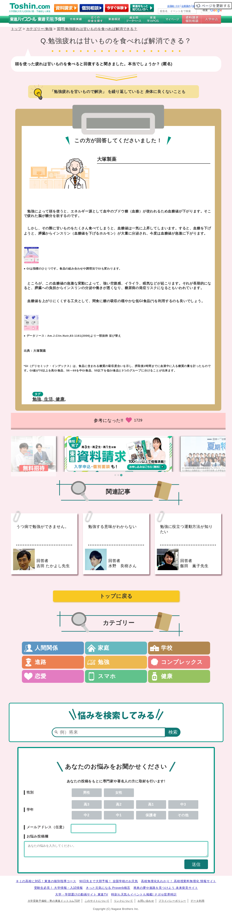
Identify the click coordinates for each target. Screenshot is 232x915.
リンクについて (123, 902)
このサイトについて (97, 902)
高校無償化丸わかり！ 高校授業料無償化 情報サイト (178, 883)
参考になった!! (108, 420)
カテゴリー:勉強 (39, 29)
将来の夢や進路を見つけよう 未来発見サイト (165, 889)
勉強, (38, 399)
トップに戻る (116, 596)
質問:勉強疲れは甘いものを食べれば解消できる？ (97, 29)
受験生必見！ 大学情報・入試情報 (58, 889)
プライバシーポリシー (172, 902)
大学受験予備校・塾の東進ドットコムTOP (54, 902)
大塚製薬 (39, 350)
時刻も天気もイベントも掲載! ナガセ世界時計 (144, 896)
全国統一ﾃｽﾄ (173, 6)
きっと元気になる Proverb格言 (108, 889)
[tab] (115, 475)
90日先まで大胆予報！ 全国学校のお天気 (108, 883)
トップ (16, 29)
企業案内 (186, 6)
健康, (61, 399)
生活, (50, 399)
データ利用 (197, 902)
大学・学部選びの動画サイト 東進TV (81, 896)
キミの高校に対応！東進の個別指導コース (46, 883)
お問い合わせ (146, 902)
